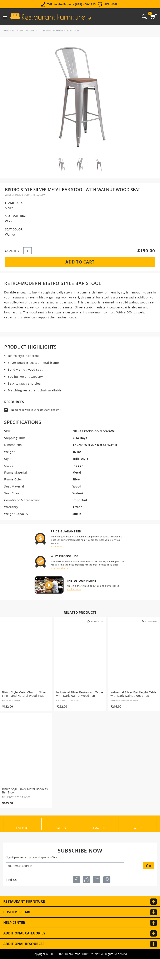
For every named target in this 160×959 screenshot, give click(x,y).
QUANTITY (12, 251)
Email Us (99, 828)
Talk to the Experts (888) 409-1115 (71, 4)
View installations (60, 568)
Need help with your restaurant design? (35, 409)
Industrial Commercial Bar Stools (60, 30)
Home (6, 30)
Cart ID (137, 828)
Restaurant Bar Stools (25, 30)
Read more (56, 546)
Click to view (74, 589)
